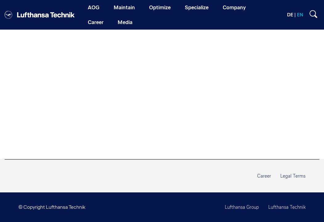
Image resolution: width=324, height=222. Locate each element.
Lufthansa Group (242, 207)
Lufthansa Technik (287, 207)
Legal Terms (293, 176)
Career (264, 176)
